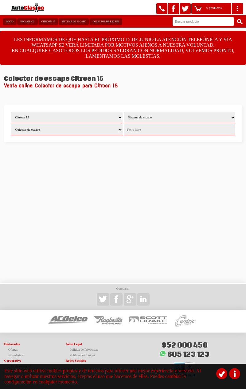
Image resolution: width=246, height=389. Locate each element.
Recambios (27, 21)
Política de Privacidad (84, 349)
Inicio (10, 21)
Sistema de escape (74, 21)
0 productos (214, 8)
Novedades (15, 355)
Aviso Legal (74, 344)
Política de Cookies (82, 355)
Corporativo (12, 360)
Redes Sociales (76, 360)
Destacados (12, 344)
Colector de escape (105, 21)
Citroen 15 (48, 21)
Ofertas (13, 349)
